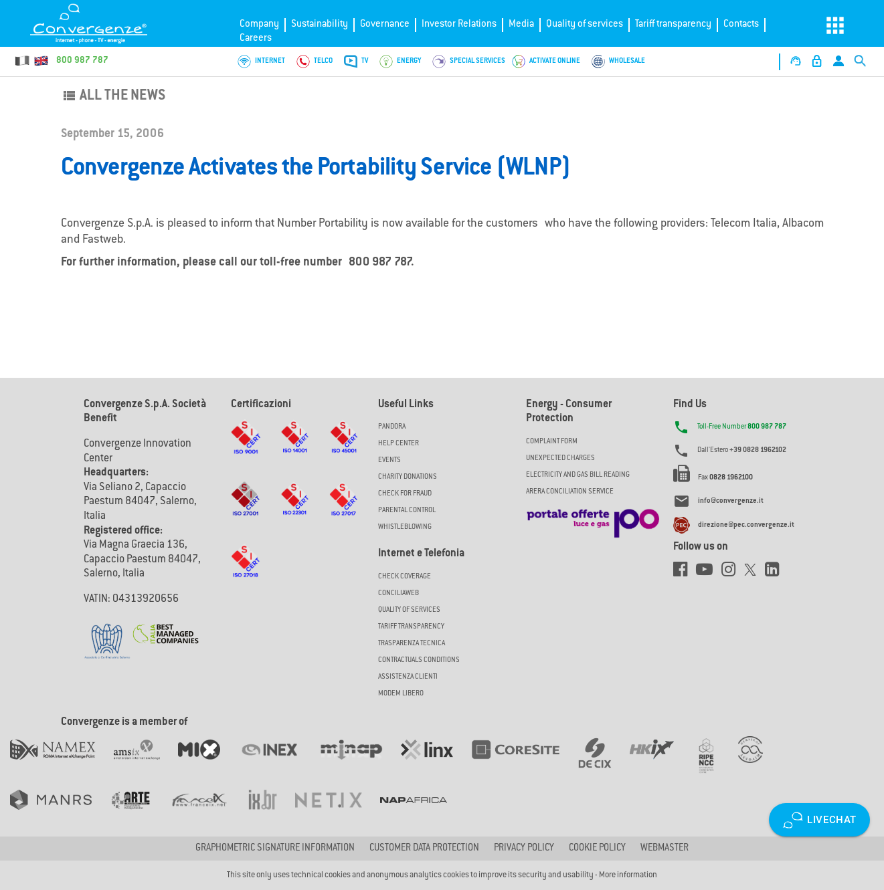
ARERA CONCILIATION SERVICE (570, 491)
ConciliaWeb (398, 593)
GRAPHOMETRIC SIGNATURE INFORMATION (275, 848)
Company (259, 24)
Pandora (392, 427)
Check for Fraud (405, 493)
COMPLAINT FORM (552, 441)
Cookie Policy (597, 848)
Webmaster (664, 848)
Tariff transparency (673, 24)
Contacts (741, 24)
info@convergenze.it (731, 502)
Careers (256, 38)
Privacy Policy (524, 848)
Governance (385, 24)
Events (389, 460)
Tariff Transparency (411, 627)
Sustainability (319, 24)
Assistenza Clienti (408, 677)
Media (521, 24)
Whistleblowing (405, 527)
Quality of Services (409, 610)
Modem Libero (401, 693)
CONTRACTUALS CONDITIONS (419, 660)
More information (628, 875)
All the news (113, 96)
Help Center (398, 443)
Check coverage (404, 576)
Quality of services (584, 24)
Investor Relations (459, 24)
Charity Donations (407, 477)
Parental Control (407, 510)
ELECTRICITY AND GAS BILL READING (578, 475)
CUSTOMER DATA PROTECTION (424, 848)
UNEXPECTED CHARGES (560, 458)
